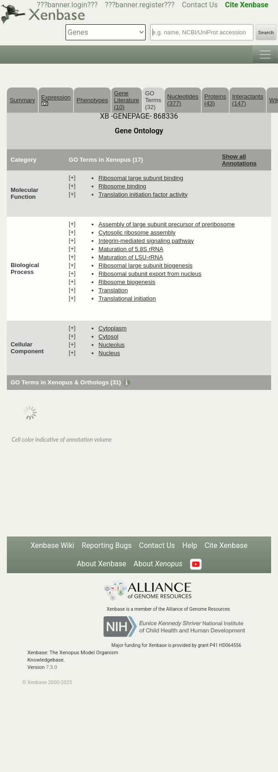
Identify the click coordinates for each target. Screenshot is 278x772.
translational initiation (127, 298)
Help (189, 545)
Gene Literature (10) (126, 100)
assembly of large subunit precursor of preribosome (166, 224)
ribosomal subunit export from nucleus (150, 273)
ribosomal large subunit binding (140, 178)
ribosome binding (122, 186)
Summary (22, 100)
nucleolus (111, 344)
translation (113, 290)
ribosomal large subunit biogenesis (145, 265)
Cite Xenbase (226, 545)
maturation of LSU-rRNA (130, 257)
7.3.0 (51, 667)
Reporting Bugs (106, 545)
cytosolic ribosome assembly (136, 232)
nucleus (109, 353)
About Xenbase (101, 563)
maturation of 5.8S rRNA (131, 249)
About (158, 563)
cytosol (108, 336)
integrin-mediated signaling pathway (146, 240)
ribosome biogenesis (126, 282)
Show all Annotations (239, 160)
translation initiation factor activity (143, 194)
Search (266, 33)
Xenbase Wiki (53, 545)
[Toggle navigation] (265, 54)
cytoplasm (112, 328)
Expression (56, 100)
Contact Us (200, 4)
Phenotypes (92, 100)
